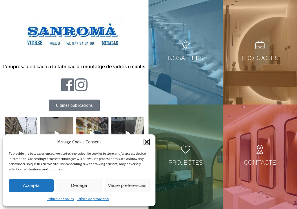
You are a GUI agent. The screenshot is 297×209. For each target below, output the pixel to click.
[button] (147, 142)
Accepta (31, 185)
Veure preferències (127, 185)
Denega (79, 185)
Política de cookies (60, 199)
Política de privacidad (93, 199)
